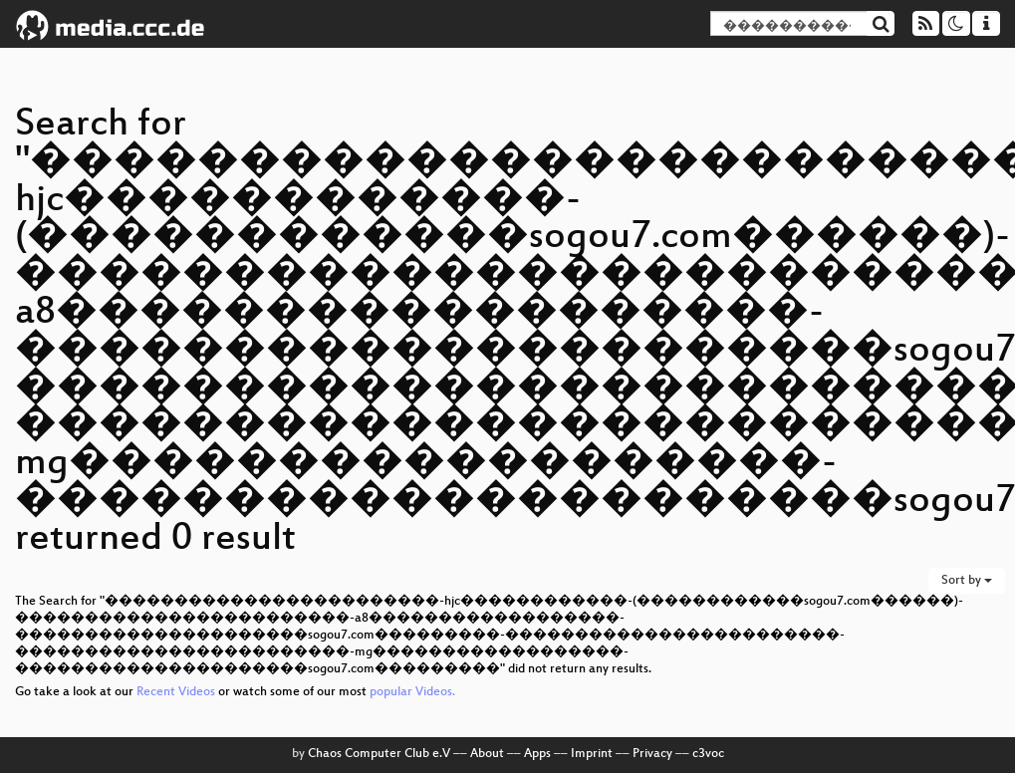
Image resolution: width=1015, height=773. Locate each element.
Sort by (966, 581)
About (487, 754)
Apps (537, 754)
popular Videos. (412, 692)
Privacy (652, 754)
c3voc (708, 754)
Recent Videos (177, 692)
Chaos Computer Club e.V (379, 754)
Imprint (592, 754)
